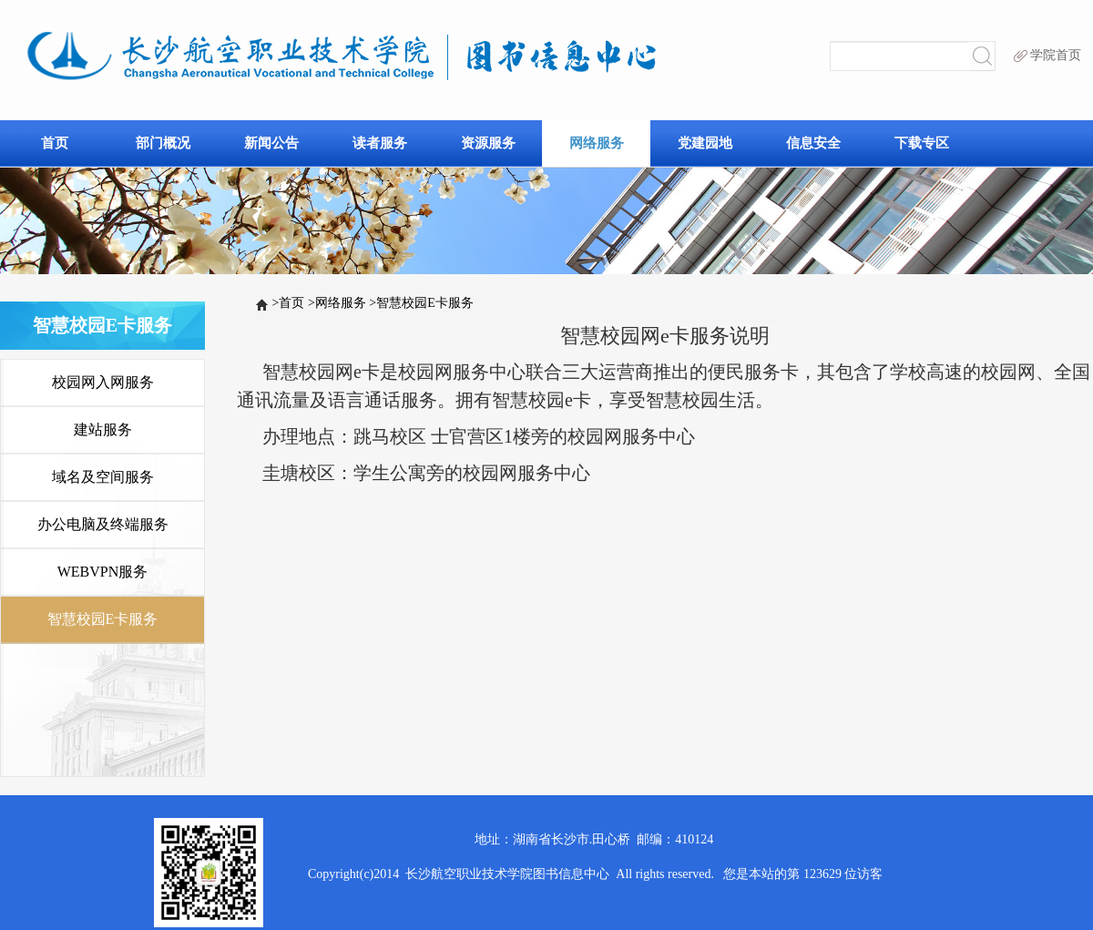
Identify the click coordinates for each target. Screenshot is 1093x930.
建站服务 (103, 429)
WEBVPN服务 (102, 571)
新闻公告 (271, 142)
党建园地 (705, 142)
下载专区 (921, 142)
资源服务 (488, 142)
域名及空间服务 (103, 477)
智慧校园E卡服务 (421, 303)
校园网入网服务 (103, 382)
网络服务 (596, 142)
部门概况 (163, 142)
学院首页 (1047, 55)
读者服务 (379, 142)
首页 (54, 142)
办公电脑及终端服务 (103, 524)
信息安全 (813, 142)
